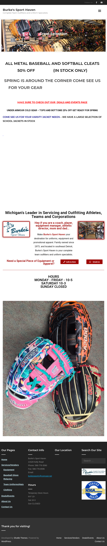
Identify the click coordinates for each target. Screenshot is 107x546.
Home (4, 459)
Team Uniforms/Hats (13, 484)
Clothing (7, 490)
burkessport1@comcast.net (40, 476)
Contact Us (6, 507)
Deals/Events (7, 496)
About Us (6, 501)
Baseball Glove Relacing (11, 477)
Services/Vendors (10, 465)
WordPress (6, 541)
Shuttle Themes (21, 538)
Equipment (8, 469)
